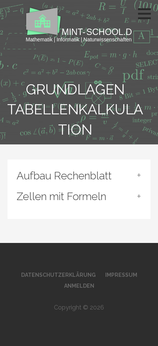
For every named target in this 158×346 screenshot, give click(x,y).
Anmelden (79, 286)
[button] (147, 13)
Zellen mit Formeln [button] (61, 196)
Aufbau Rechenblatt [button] (64, 176)
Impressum (121, 275)
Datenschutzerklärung (58, 275)
